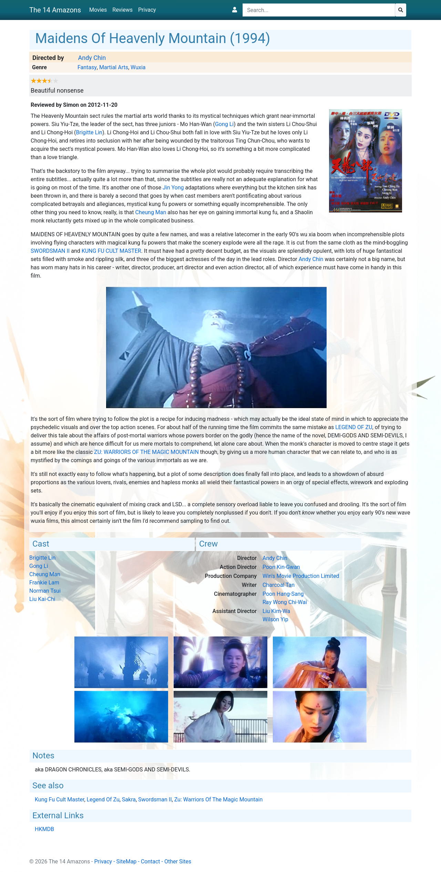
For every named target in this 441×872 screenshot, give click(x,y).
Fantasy (87, 67)
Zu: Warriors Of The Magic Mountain (146, 452)
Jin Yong (173, 187)
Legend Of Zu (353, 427)
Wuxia (138, 67)
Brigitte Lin (89, 132)
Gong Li (224, 124)
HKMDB (44, 829)
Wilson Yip (275, 619)
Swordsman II (50, 251)
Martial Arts (113, 67)
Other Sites (177, 861)
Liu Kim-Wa (276, 611)
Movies (98, 10)
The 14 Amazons (55, 10)
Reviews (122, 10)
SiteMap (126, 861)
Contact (150, 861)
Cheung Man (150, 212)
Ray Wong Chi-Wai (285, 602)
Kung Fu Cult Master (111, 251)
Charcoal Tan (279, 585)
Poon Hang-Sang (283, 594)
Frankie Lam (44, 582)
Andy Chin (92, 57)
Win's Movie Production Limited (301, 576)
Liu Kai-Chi (42, 599)
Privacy (147, 10)
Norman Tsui (45, 591)
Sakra (129, 799)
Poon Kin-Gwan (281, 567)
